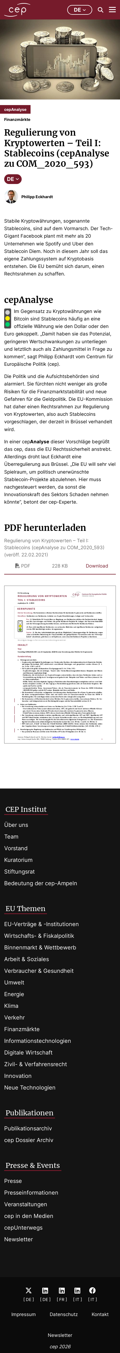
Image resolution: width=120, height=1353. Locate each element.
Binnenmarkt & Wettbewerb (40, 947)
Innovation (18, 1076)
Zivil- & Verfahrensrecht (35, 1064)
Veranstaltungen (25, 1204)
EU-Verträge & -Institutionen (41, 924)
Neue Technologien (30, 1087)
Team (11, 836)
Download (97, 566)
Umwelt (14, 982)
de (80, 10)
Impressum (23, 1314)
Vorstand (16, 848)
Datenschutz (64, 1314)
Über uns (16, 825)
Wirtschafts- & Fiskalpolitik (39, 935)
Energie (14, 994)
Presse (13, 1181)
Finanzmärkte (22, 1029)
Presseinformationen (31, 1192)
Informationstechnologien (37, 1041)
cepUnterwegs (23, 1227)
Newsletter (18, 1239)
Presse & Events (33, 1165)
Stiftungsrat (19, 871)
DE (13, 179)
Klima (11, 1006)
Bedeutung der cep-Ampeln (40, 883)
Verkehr (14, 1017)
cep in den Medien (28, 1216)
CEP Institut (26, 809)
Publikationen (30, 1112)
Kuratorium (18, 860)
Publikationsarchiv (28, 1128)
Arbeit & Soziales (26, 959)
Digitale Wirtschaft (28, 1052)
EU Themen (26, 908)
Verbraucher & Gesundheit (39, 971)
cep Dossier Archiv (28, 1140)
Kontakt (100, 1314)
